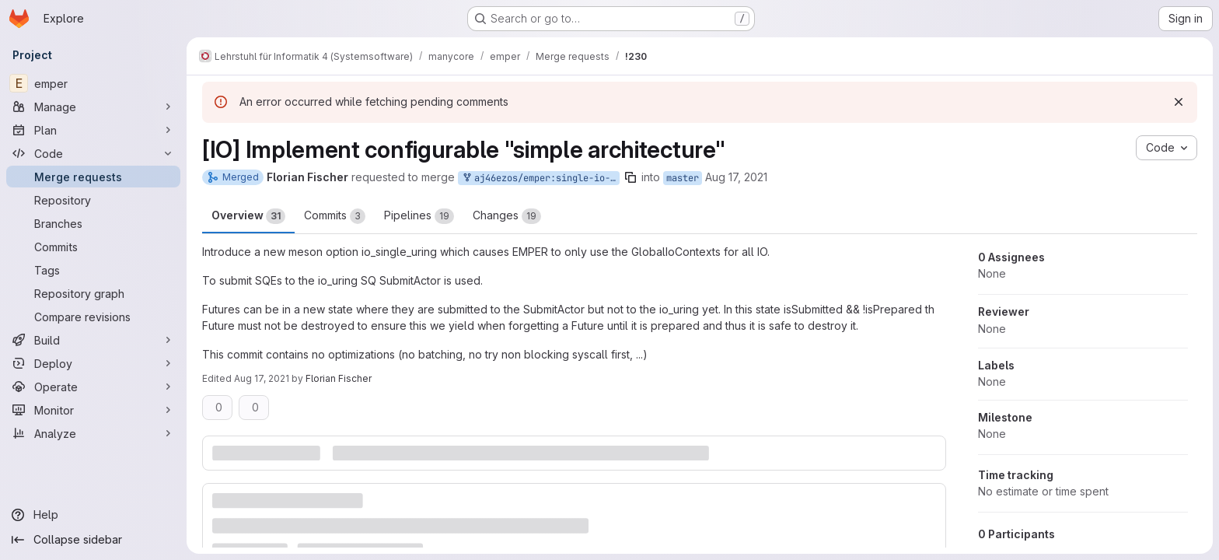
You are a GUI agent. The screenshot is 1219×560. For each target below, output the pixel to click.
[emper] (93, 83)
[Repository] (93, 200)
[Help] (93, 515)
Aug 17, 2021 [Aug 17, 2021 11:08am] (736, 177)
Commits (334, 216)
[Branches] (93, 223)
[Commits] (93, 246)
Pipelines (419, 216)
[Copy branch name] (630, 177)
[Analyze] (93, 433)
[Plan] (93, 130)
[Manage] (93, 106)
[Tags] (93, 270)
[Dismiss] (1178, 102)
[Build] (93, 340)
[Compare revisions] (93, 316)
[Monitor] (93, 410)
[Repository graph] (93, 293)
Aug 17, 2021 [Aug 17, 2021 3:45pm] (261, 378)
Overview (248, 216)
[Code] (93, 153)
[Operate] (93, 386)
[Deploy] (93, 363)
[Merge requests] (93, 176)
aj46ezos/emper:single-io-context (540, 178)
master (682, 178)
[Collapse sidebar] (93, 540)
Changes (507, 216)
